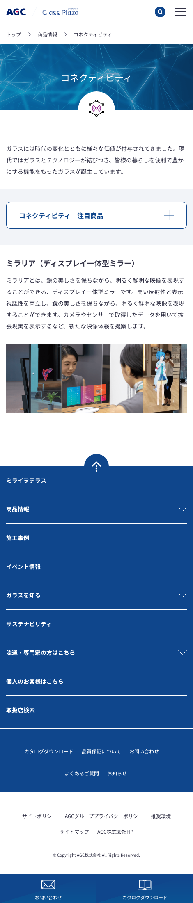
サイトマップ (74, 831)
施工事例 (17, 538)
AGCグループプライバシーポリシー (104, 815)
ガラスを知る (23, 595)
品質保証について (101, 751)
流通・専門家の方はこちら (40, 652)
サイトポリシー (39, 815)
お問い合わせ (144, 751)
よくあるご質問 (81, 773)
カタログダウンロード (49, 751)
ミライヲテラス (26, 480)
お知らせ (117, 773)
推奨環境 (161, 815)
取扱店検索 (20, 710)
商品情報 (17, 509)
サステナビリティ (29, 624)
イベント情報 (23, 566)
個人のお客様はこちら (35, 681)
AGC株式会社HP (115, 831)
